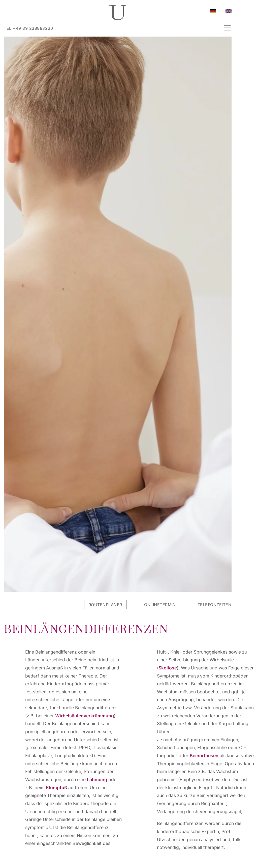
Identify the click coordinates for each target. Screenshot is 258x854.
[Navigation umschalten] (226, 28)
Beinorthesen (204, 755)
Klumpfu (56, 787)
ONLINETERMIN (160, 604)
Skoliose (167, 667)
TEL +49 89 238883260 (28, 28)
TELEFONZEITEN (215, 604)
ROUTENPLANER (105, 604)
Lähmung (97, 779)
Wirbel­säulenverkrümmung (84, 715)
